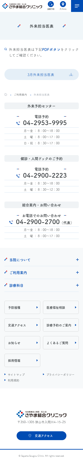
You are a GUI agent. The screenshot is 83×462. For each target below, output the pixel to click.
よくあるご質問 (57, 342)
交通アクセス (17, 325)
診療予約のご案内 (58, 325)
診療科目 (16, 285)
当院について (20, 259)
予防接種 (14, 307)
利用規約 (13, 380)
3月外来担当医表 (40, 74)
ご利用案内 (20, 94)
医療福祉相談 (55, 307)
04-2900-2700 (45, 221)
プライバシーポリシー (60, 374)
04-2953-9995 (45, 122)
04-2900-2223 (45, 175)
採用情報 (14, 360)
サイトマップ (16, 374)
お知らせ (14, 342)
